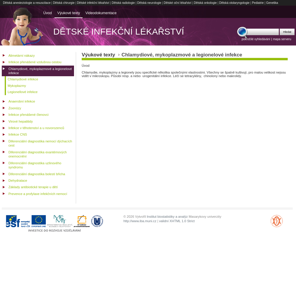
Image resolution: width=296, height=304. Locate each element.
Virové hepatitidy (20, 121)
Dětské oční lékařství (178, 2)
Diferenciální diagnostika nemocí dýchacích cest (40, 143)
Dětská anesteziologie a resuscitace (27, 2)
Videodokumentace (101, 13)
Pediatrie (258, 2)
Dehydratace (17, 180)
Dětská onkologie (205, 2)
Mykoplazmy (17, 85)
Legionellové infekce (23, 92)
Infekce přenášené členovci (28, 114)
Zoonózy (14, 108)
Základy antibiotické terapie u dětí (33, 187)
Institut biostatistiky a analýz (167, 216)
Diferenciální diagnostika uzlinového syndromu (34, 165)
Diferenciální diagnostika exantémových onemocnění (37, 154)
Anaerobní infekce (21, 101)
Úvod (47, 13)
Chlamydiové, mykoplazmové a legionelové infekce (40, 71)
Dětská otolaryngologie (234, 2)
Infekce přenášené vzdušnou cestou (34, 62)
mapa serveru (282, 39)
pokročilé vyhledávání (256, 39)
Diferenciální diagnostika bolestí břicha (36, 174)
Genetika (272, 2)
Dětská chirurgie (64, 2)
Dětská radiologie (123, 2)
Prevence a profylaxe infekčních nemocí (37, 194)
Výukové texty (68, 13)
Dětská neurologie (149, 2)
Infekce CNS (17, 134)
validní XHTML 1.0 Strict (176, 221)
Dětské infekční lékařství (93, 2)
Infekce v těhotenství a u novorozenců (36, 128)
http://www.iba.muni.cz (139, 221)
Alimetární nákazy (21, 55)
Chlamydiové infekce (23, 79)
